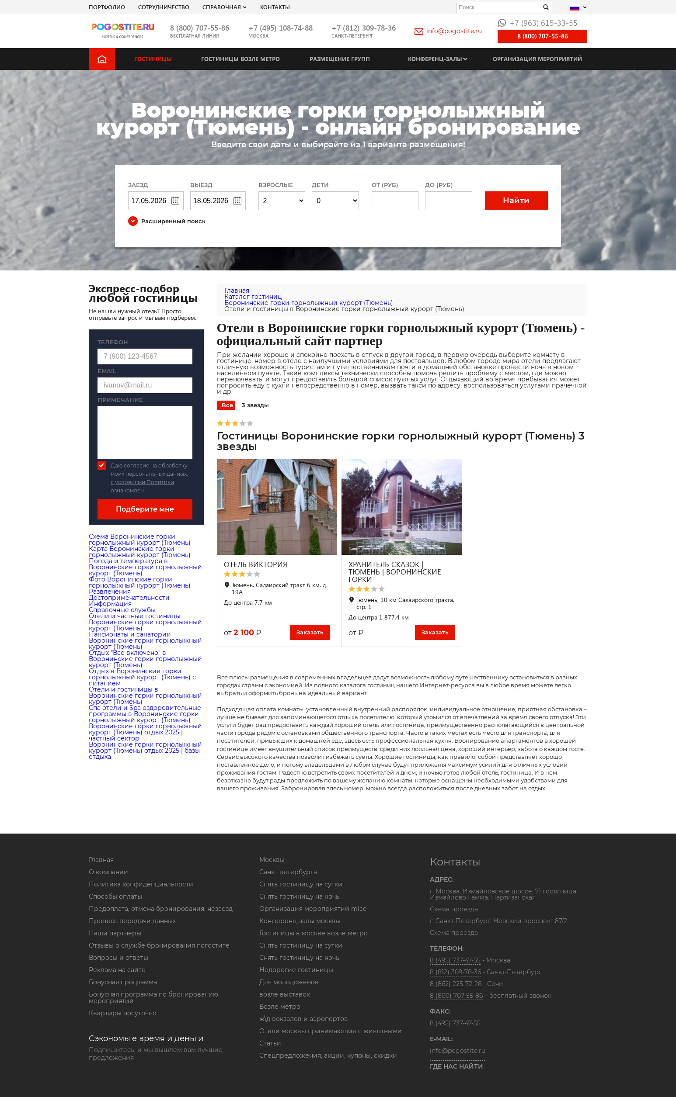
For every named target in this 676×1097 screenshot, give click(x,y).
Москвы (272, 860)
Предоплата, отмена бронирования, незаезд (161, 909)
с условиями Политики (142, 482)
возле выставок (284, 994)
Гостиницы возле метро (240, 58)
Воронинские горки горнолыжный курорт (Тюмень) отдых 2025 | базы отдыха (145, 751)
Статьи (270, 1043)
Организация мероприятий (537, 58)
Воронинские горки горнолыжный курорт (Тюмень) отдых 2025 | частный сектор (145, 732)
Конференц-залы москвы (300, 921)
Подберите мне (145, 509)
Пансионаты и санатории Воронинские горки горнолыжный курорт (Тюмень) (145, 640)
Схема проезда (454, 909)
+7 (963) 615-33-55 (538, 22)
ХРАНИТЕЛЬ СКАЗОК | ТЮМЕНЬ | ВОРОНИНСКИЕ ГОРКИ (394, 571)
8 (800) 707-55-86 (199, 27)
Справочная (221, 7)
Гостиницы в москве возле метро (313, 933)
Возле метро (279, 1006)
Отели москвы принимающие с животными (330, 1031)
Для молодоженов (289, 982)
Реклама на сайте (117, 970)
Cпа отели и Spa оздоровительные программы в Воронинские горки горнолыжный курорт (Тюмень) (145, 714)
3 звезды (255, 404)
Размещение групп (340, 58)
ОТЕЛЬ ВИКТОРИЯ (255, 564)
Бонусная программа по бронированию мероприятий (153, 997)
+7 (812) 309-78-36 (363, 27)
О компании (108, 872)
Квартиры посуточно (123, 1013)
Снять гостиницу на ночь (299, 896)
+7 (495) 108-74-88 (280, 27)
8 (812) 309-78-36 (455, 972)
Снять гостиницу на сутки (300, 884)
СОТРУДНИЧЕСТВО (163, 7)
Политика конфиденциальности (141, 884)
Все (227, 404)
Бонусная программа (123, 982)
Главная (101, 860)
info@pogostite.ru (448, 31)
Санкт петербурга (288, 872)
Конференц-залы (435, 58)
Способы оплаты (115, 896)
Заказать (310, 632)
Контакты (275, 7)
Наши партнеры (115, 933)
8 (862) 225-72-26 (455, 984)
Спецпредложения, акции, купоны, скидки (328, 1055)
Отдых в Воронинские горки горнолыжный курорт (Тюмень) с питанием (142, 677)
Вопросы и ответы (118, 958)
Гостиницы (153, 58)
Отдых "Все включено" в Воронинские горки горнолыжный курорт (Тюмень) (145, 659)
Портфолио (107, 7)
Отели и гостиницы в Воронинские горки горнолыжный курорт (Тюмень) (145, 695)
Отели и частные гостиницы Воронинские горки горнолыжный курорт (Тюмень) (145, 622)
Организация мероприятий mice (312, 909)
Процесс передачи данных (132, 921)
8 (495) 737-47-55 (455, 960)
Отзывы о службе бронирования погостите (159, 945)
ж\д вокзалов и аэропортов (303, 1019)
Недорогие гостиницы (296, 970)
